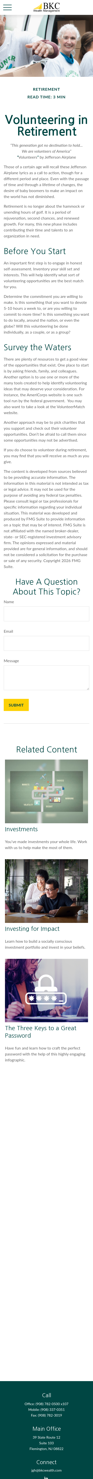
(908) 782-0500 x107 (52, 1404)
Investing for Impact (32, 929)
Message (11, 660)
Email (8, 631)
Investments (21, 829)
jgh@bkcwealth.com (46, 1470)
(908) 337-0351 (53, 1409)
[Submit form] (16, 705)
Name (9, 601)
